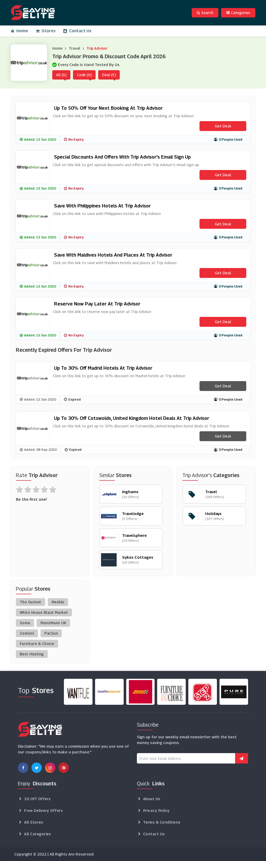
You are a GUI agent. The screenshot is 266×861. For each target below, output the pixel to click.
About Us (151, 799)
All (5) (61, 75)
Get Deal (223, 125)
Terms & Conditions (161, 822)
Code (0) (84, 75)
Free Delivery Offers (43, 810)
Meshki (58, 602)
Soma (25, 623)
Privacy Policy (156, 810)
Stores (46, 30)
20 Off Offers (37, 799)
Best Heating (32, 654)
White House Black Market (44, 612)
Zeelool (27, 633)
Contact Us (77, 30)
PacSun (51, 633)
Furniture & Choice (37, 643)
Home (19, 30)
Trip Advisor (97, 48)
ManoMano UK (53, 623)
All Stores (33, 822)
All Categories (37, 834)
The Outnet (30, 602)
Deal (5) (109, 75)
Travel (74, 48)
